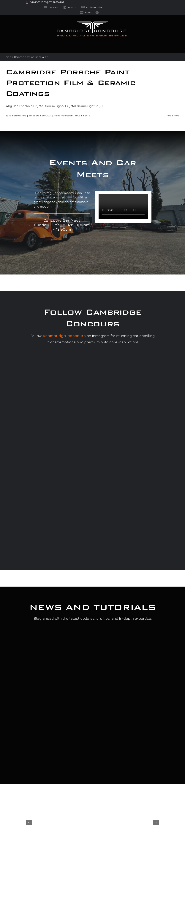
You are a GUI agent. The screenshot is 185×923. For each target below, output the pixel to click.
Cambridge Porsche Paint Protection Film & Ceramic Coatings (70, 82)
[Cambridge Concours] (91, 22)
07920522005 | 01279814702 (45, 2)
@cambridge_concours (64, 335)
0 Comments (82, 115)
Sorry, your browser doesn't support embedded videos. (123, 206)
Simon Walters (17, 115)
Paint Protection (63, 115)
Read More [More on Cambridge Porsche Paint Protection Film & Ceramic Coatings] (173, 115)
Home (7, 56)
